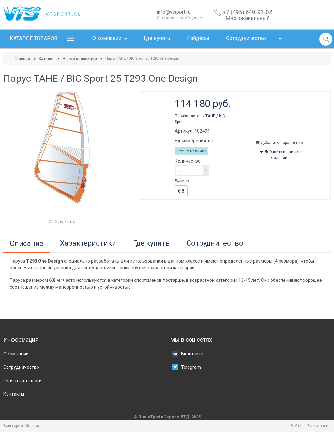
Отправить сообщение (179, 17)
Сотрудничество (215, 243)
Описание (26, 243)
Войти (296, 426)
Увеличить (65, 221)
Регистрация (319, 426)
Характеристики (88, 243)
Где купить (151, 243)
